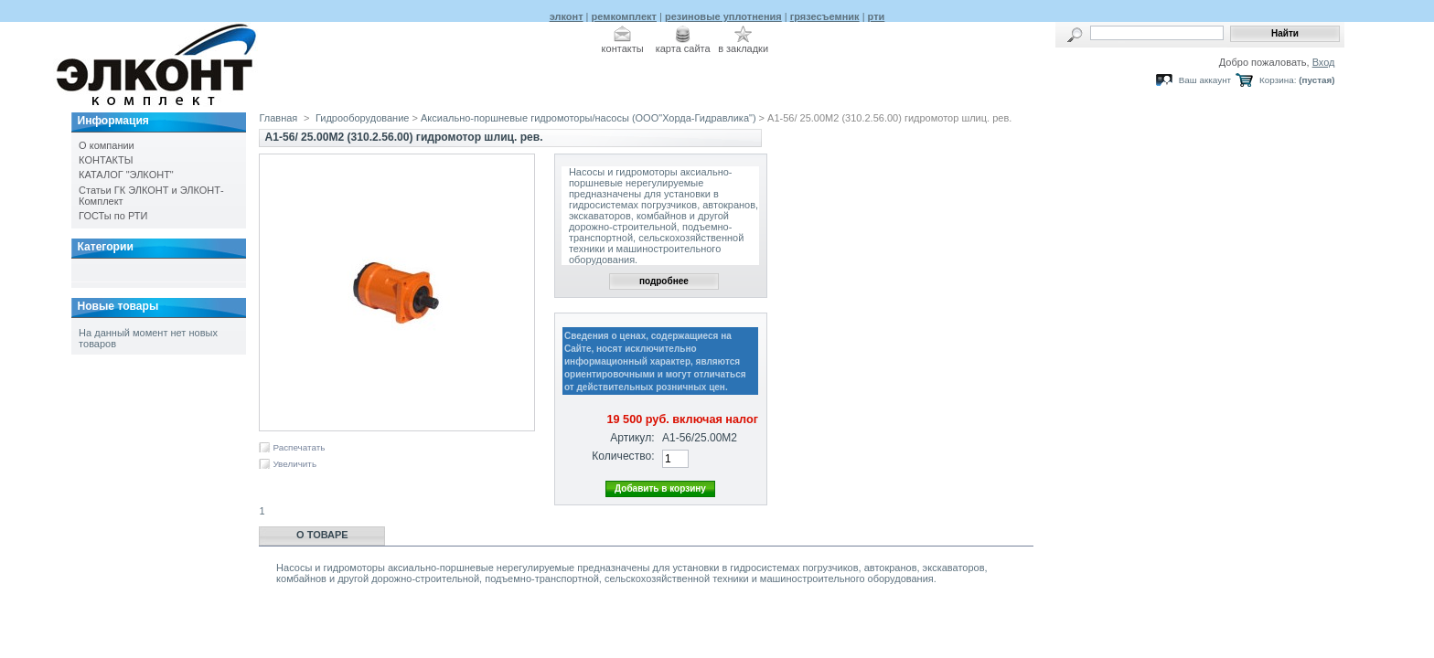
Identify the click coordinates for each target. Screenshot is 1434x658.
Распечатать (299, 447)
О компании (106, 145)
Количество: (623, 456)
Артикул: (632, 437)
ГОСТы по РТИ (113, 215)
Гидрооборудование (363, 117)
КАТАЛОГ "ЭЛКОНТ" (126, 174)
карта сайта (683, 48)
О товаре (322, 534)
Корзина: (1277, 80)
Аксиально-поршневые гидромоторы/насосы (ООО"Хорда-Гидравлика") (588, 117)
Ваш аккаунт (1205, 80)
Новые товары (117, 306)
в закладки (743, 48)
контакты (623, 48)
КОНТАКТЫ (106, 159)
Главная (278, 117)
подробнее (664, 281)
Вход (1323, 62)
